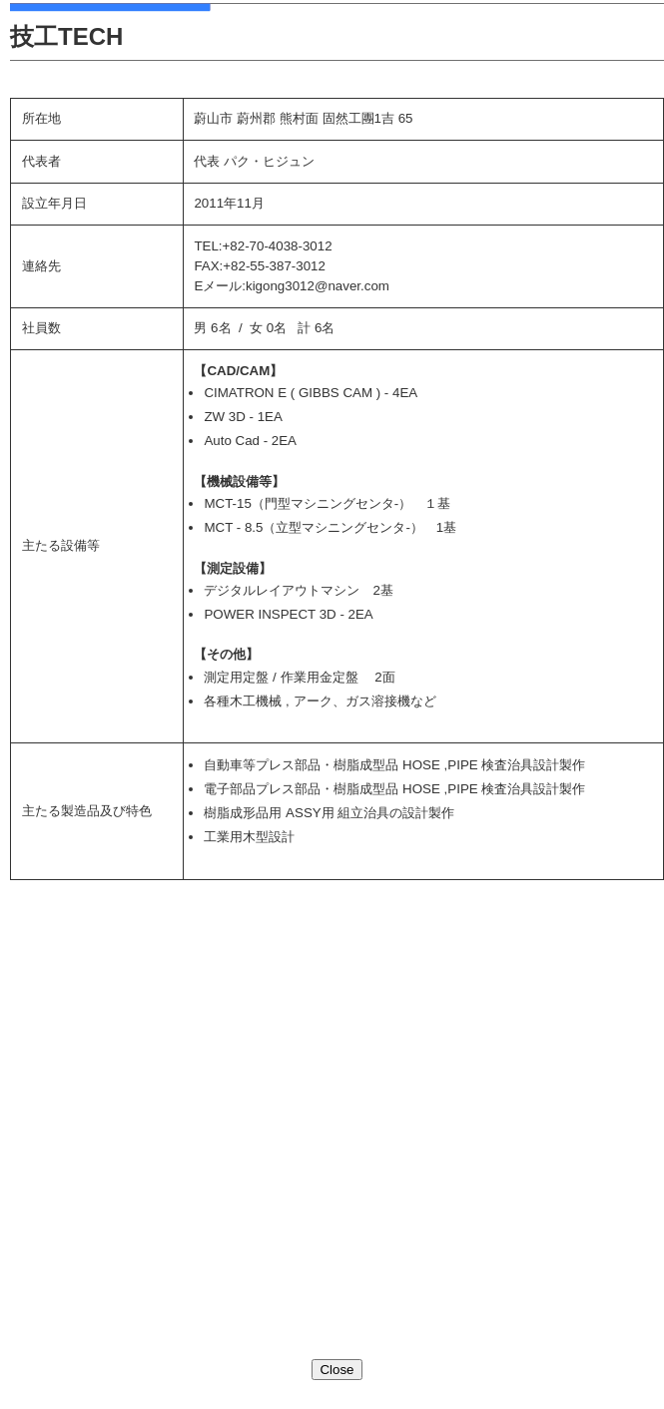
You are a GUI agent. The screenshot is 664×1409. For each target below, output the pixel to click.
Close (336, 1369)
